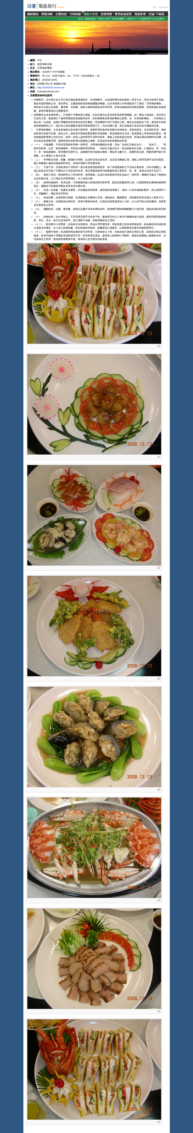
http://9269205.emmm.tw (50, 87)
